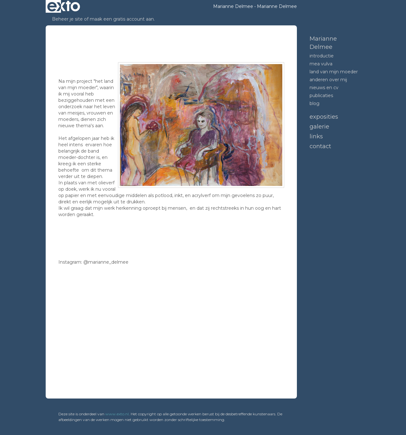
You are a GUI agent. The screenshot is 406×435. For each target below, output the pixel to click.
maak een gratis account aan (122, 19)
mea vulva (321, 64)
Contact (320, 146)
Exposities (324, 116)
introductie (322, 56)
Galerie (319, 126)
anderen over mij (328, 79)
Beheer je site (67, 19)
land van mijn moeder (334, 72)
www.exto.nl (117, 414)
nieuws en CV (324, 87)
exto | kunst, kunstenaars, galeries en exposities (64, 6)
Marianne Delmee (233, 6)
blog (314, 103)
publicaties (321, 95)
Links (316, 136)
